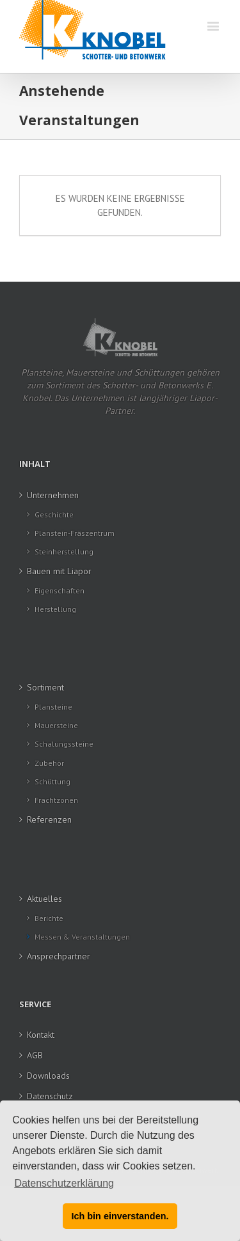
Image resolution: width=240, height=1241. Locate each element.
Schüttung (52, 781)
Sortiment (45, 687)
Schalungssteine (64, 744)
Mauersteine (56, 725)
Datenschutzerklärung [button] (64, 1183)
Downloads (48, 1075)
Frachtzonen (56, 800)
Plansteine (53, 707)
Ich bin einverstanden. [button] (120, 1216)
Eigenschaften (59, 590)
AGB (35, 1055)
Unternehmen (53, 495)
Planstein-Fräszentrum (75, 533)
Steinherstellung (64, 551)
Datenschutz (50, 1096)
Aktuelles (44, 898)
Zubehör (49, 763)
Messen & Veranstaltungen (82, 936)
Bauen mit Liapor (59, 571)
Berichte (49, 918)
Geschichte (54, 514)
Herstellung (55, 609)
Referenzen (49, 819)
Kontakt (40, 1034)
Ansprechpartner (58, 956)
